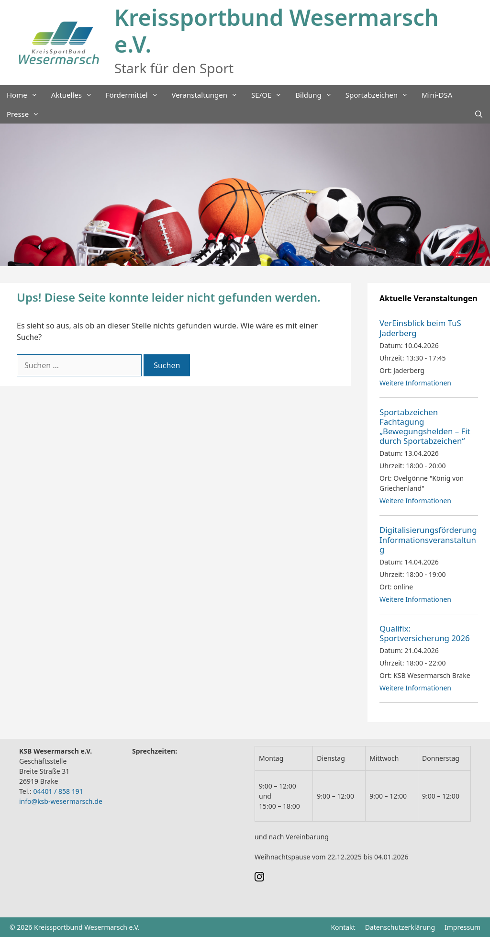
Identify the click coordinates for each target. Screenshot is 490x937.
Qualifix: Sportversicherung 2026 (424, 633)
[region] (245, 195)
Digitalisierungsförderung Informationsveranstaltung (428, 539)
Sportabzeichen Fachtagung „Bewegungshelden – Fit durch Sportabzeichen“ (424, 426)
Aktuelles (75, 94)
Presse (26, 114)
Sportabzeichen (380, 94)
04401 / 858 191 (58, 791)
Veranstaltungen (208, 94)
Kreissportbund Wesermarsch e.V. (276, 30)
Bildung (316, 94)
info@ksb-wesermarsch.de (60, 801)
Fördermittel (135, 94)
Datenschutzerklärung (400, 927)
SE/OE (270, 94)
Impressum (462, 927)
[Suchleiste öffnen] (479, 114)
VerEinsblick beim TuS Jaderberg (420, 327)
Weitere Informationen (415, 382)
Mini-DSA (437, 95)
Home (26, 94)
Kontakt (343, 927)
